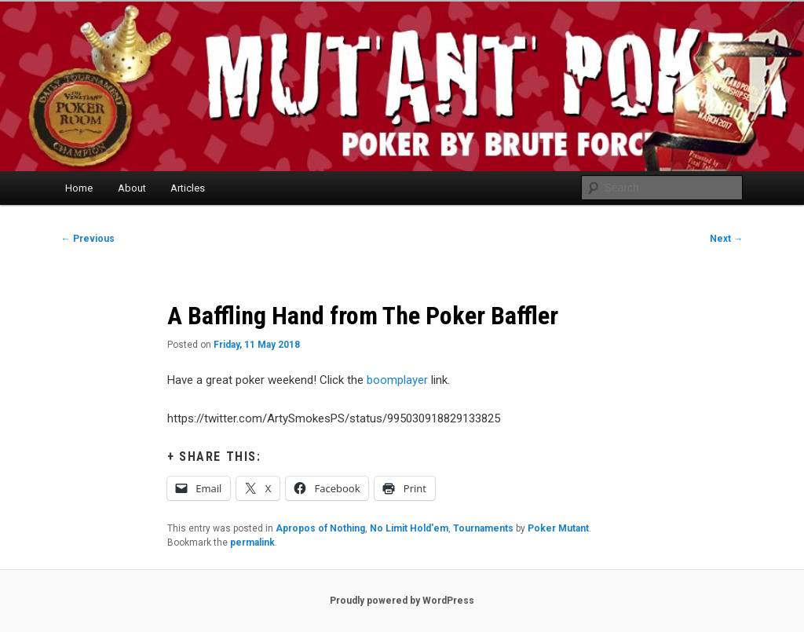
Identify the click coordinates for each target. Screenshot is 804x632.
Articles (187, 188)
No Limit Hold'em (409, 528)
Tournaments (483, 528)
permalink (252, 542)
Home (79, 188)
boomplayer (397, 380)
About (132, 188)
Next (726, 238)
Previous (88, 238)
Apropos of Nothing (320, 528)
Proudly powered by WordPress (402, 600)
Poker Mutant (558, 528)
